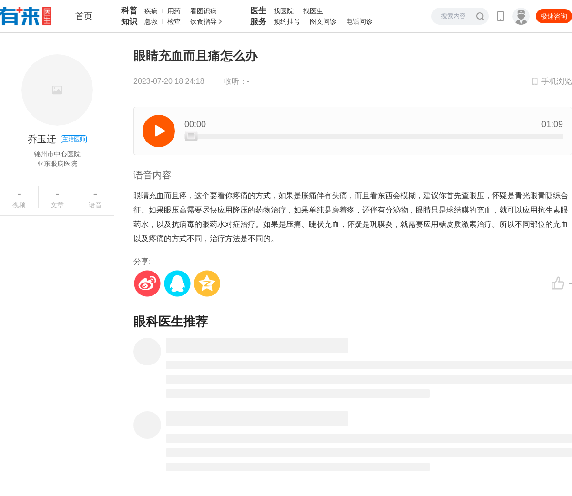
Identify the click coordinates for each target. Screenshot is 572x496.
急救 (151, 21)
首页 (83, 16)
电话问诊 (359, 21)
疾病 (151, 11)
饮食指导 (203, 21)
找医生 (313, 11)
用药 (174, 11)
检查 (174, 21)
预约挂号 (287, 21)
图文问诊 (323, 21)
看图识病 (203, 11)
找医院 (284, 11)
